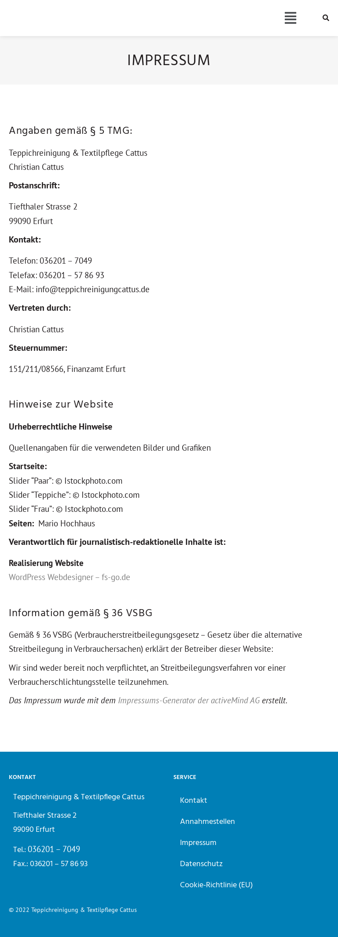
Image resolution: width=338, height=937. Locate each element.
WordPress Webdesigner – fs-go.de (69, 577)
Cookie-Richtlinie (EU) (216, 885)
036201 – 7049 (54, 849)
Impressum (198, 843)
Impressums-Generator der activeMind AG (189, 700)
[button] (290, 18)
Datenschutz (201, 864)
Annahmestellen (207, 822)
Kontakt (193, 800)
